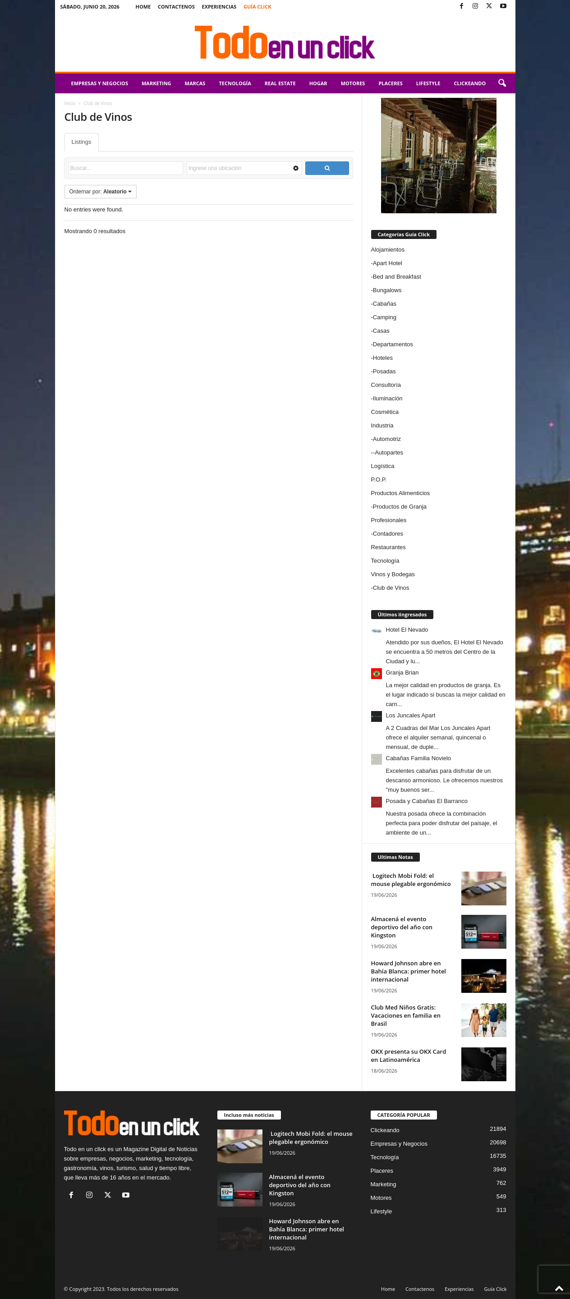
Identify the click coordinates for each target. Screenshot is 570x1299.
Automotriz (387, 439)
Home (143, 6)
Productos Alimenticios (400, 493)
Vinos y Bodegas (393, 574)
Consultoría (386, 384)
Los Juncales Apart (411, 715)
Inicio (70, 103)
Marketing (156, 83)
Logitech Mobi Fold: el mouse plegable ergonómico (411, 880)
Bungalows (387, 290)
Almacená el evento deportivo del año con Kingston (402, 927)
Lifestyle (428, 83)
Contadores (388, 533)
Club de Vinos (391, 587)
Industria (382, 425)
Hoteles (383, 357)
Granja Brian (402, 672)
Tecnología (235, 83)
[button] (502, 83)
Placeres (390, 83)
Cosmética (385, 412)
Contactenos (176, 6)
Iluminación (388, 398)
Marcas (195, 83)
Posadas (384, 371)
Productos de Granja (400, 506)
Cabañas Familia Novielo (418, 758)
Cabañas (384, 303)
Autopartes (389, 452)
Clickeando (470, 83)
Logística (383, 466)
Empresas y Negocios (99, 83)
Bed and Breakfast (397, 276)
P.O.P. (379, 479)
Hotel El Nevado (407, 629)
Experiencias (219, 6)
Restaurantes (388, 547)
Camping (384, 317)
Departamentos (393, 344)
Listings (82, 141)
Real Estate (280, 83)
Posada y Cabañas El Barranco (427, 801)
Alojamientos (388, 249)
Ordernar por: (100, 191)
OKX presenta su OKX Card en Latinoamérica (408, 1055)
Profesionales (389, 520)
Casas (381, 330)
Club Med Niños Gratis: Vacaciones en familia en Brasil (406, 1015)
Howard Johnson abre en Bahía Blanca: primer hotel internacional (408, 971)
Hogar (318, 83)
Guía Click (257, 6)
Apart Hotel (387, 263)
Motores (353, 83)
